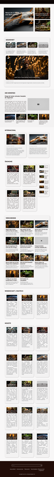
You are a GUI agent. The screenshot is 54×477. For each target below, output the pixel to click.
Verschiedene (34, 469)
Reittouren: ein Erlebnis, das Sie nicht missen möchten (29, 171)
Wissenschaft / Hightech (41, 469)
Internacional (20, 469)
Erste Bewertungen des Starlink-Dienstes (9, 121)
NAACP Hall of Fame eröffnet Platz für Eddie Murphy (27, 77)
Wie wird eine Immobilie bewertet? (26, 263)
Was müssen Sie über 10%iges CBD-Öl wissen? (41, 26)
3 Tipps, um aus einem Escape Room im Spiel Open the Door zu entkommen (43, 122)
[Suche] (27, 465)
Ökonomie (27, 469)
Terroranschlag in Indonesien (15, 142)
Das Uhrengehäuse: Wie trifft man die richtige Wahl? (20, 121)
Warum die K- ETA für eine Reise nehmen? (12, 14)
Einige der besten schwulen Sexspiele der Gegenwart (43, 47)
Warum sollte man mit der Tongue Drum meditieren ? (41, 14)
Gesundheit (13, 469)
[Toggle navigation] (3, 2)
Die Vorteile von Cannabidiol (31, 121)
